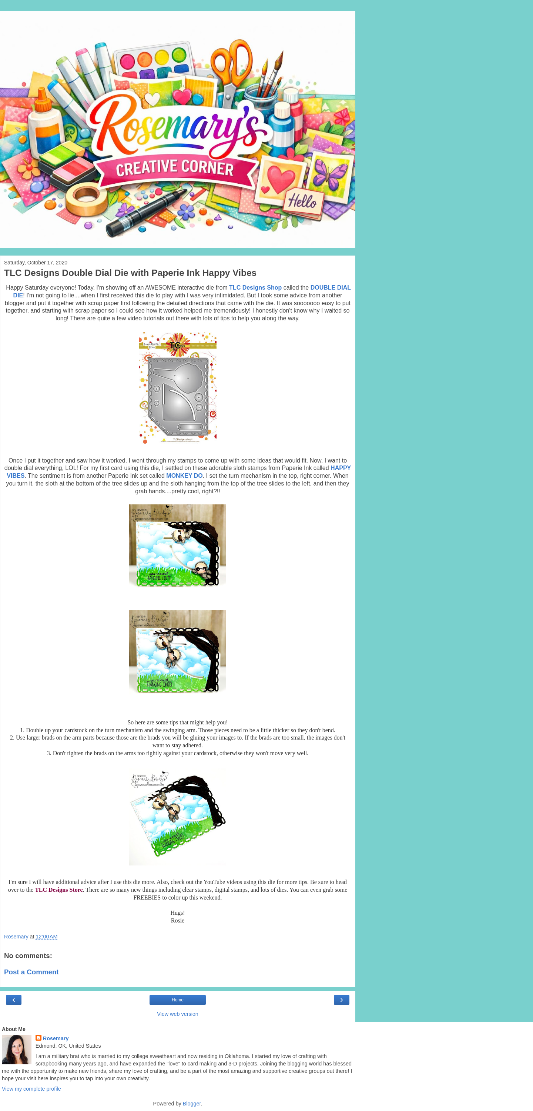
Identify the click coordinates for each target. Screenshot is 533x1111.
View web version (177, 1014)
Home (178, 999)
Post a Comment (31, 972)
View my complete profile (31, 1089)
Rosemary (56, 1038)
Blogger (192, 1104)
